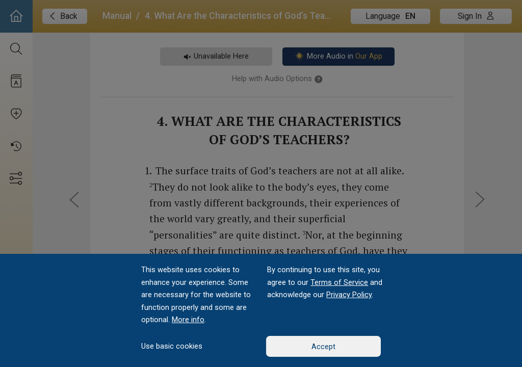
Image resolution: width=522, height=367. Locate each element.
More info (188, 319)
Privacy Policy (349, 294)
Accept (323, 346)
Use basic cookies (171, 346)
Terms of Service (339, 282)
